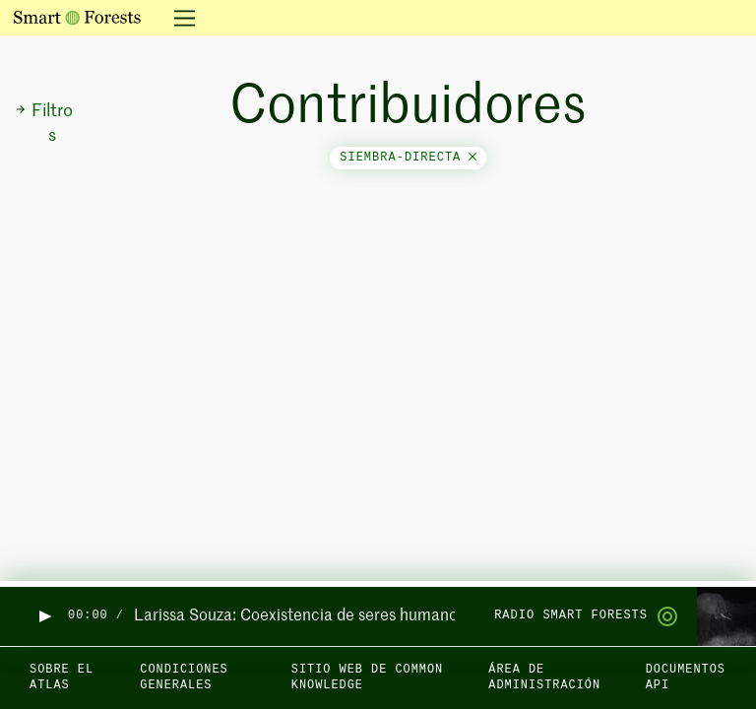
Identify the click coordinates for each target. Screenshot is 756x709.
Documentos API (685, 678)
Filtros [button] (44, 123)
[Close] (472, 157)
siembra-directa (408, 157)
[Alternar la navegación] (178, 17)
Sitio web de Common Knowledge (367, 678)
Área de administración (544, 678)
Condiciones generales (183, 678)
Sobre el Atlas (62, 678)
